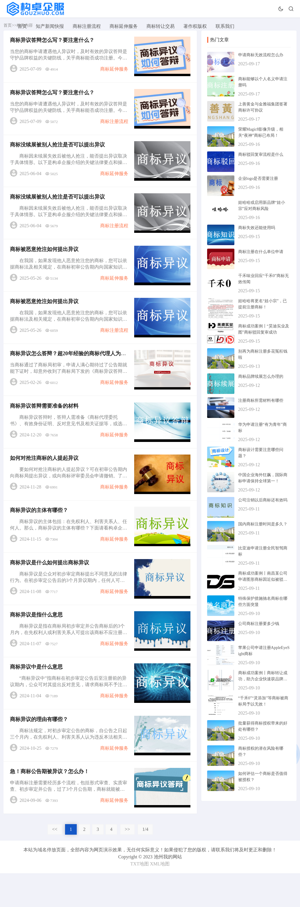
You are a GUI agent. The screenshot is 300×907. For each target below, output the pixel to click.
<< (54, 862)
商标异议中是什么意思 (37, 695)
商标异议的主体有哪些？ (40, 531)
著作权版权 (195, 26)
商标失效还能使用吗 (256, 228)
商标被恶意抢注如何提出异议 (45, 259)
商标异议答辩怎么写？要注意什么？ (53, 41)
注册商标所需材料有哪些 (260, 400)
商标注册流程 (87, 26)
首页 (22, 26)
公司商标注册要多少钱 (258, 623)
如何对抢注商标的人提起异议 (45, 477)
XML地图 (160, 897)
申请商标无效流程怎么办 (260, 55)
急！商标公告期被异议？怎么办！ (50, 804)
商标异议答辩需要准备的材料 (45, 423)
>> (127, 862)
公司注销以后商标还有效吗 (262, 500)
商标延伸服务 (124, 26)
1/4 (145, 862)
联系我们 (225, 26)
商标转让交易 (160, 26)
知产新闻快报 (50, 26)
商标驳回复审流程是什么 (260, 154)
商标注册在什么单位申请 (260, 252)
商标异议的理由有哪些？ (40, 749)
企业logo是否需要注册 (258, 178)
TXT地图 (139, 897)
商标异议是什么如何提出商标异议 (50, 586)
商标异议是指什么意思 (37, 640)
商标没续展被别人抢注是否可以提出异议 (58, 150)
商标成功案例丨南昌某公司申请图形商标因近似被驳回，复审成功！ (262, 579)
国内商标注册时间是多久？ (262, 524)
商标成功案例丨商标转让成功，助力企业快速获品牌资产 (262, 679)
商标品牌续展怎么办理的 (260, 376)
